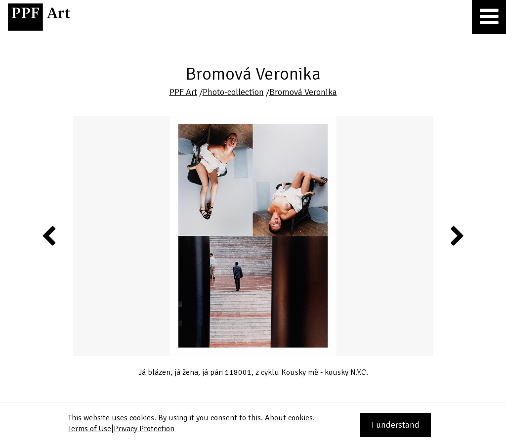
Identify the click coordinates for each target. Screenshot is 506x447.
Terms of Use (89, 429)
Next (456, 235)
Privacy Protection (144, 429)
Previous (49, 235)
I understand (396, 424)
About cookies (289, 418)
